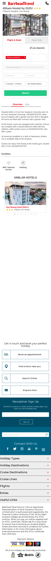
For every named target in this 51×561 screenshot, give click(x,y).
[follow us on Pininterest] (36, 449)
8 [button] (33, 214)
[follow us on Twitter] (14, 449)
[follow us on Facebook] (7, 449)
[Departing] (14, 75)
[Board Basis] (36, 83)
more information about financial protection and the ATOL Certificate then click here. (23, 531)
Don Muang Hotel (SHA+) (17, 207)
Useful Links (24, 499)
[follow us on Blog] (43, 449)
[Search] (46, 434)
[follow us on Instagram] (22, 449)
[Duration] (36, 75)
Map (32, 104)
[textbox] (27, 67)
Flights (24, 486)
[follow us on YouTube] (29, 449)
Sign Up (26, 422)
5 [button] (25, 214)
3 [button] (20, 214)
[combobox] (25, 58)
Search (25, 93)
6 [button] (28, 214)
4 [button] (23, 214)
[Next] (47, 197)
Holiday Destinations (24, 465)
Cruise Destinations (24, 472)
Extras (24, 493)
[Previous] (3, 197)
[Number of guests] (14, 83)
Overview (22, 104)
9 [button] (36, 214)
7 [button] (31, 214)
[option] (25, 197)
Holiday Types (24, 458)
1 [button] (14, 214)
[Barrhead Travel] (25, 3)
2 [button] (17, 214)
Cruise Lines (24, 479)
